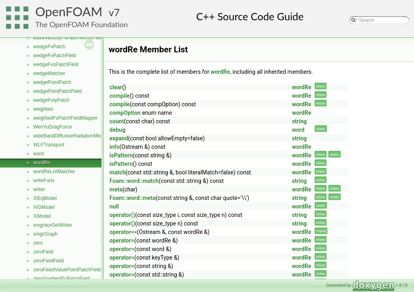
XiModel (42, 216)
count (116, 121)
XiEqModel (45, 198)
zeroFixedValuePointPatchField (67, 270)
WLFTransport (48, 145)
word (38, 154)
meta (115, 189)
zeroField (43, 252)
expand (118, 138)
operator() (122, 215)
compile (119, 95)
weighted (43, 109)
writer (39, 189)
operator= (121, 240)
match (117, 172)
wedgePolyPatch (51, 100)
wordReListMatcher (54, 171)
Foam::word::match (134, 181)
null (114, 206)
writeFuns (43, 180)
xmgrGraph (45, 234)
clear (115, 87)
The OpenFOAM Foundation (81, 24)
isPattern (121, 155)
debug (117, 130)
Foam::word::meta (132, 198)
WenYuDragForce (52, 127)
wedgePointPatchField (57, 91)
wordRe (41, 162)
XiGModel (44, 207)
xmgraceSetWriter (52, 225)
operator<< (123, 232)
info (114, 147)
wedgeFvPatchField (54, 55)
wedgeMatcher (49, 73)
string (299, 121)
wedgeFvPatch (49, 46)
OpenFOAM (69, 11)
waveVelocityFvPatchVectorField (68, 38)
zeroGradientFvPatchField (61, 278)
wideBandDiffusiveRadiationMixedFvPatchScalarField (91, 136)
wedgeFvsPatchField (55, 64)
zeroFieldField (48, 261)
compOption (125, 113)
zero (38, 243)
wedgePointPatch (52, 82)
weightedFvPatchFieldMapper (65, 118)
